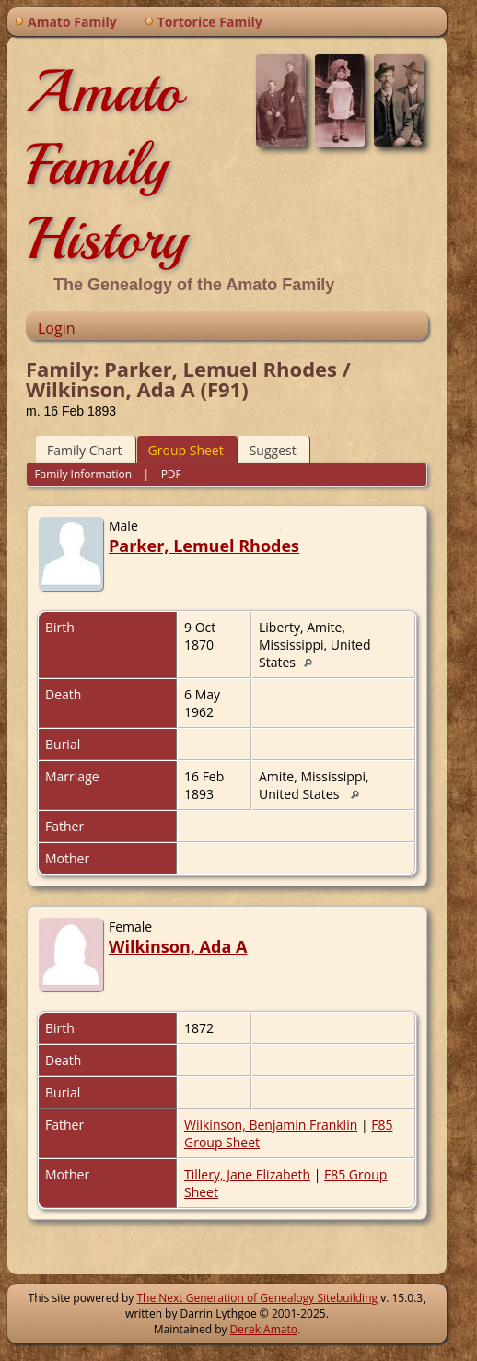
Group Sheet (186, 450)
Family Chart (84, 450)
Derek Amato (263, 1329)
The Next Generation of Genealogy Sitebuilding (257, 1298)
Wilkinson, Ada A (178, 946)
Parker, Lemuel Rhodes (204, 545)
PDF (171, 474)
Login (57, 328)
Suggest (273, 450)
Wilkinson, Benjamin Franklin (270, 1124)
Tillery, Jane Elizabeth (247, 1174)
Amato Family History (106, 165)
